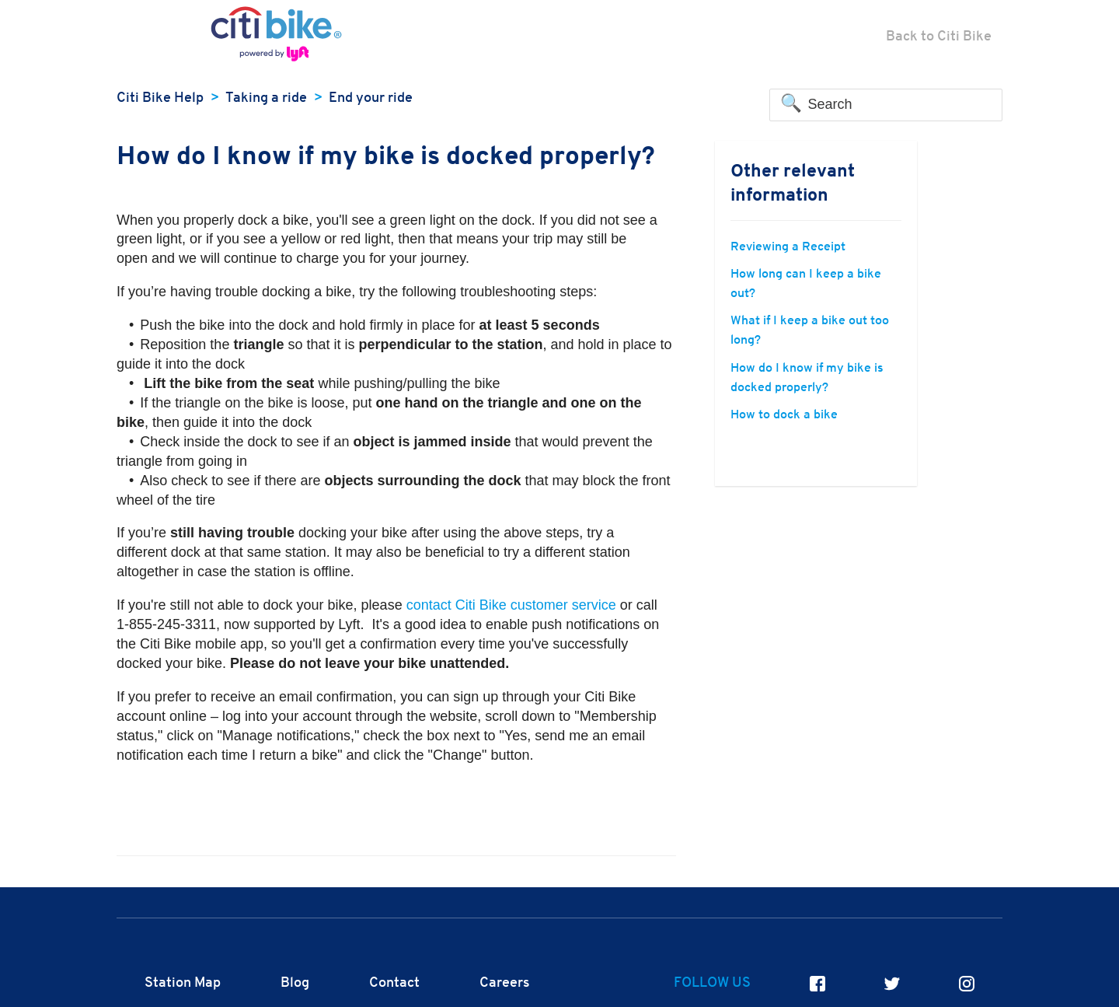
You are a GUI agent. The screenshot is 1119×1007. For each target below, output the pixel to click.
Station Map (183, 983)
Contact (394, 983)
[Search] (885, 105)
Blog (295, 983)
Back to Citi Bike (939, 37)
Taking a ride (266, 98)
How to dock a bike (784, 415)
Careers (504, 983)
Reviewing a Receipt (787, 247)
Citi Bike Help (160, 98)
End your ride (371, 98)
